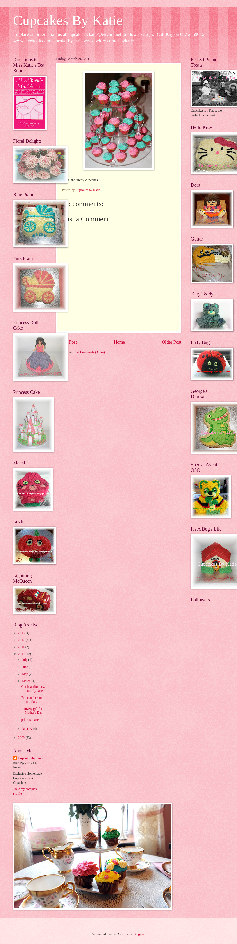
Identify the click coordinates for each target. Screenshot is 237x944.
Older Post (171, 342)
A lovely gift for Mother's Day (31, 711)
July (25, 660)
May (25, 674)
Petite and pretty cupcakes (31, 699)
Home (119, 342)
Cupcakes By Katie (68, 20)
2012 (21, 640)
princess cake (30, 720)
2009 (21, 738)
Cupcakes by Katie (31, 758)
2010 (21, 654)
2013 (21, 633)
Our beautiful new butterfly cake (33, 689)
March (26, 681)
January (27, 729)
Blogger (138, 934)
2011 (21, 647)
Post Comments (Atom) (89, 352)
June (25, 667)
